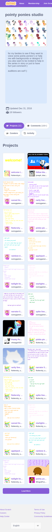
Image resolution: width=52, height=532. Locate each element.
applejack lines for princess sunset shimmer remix (42, 256)
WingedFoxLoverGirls (42, 482)
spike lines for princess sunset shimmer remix (42, 311)
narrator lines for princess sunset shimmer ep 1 (42, 367)
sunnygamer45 (17, 203)
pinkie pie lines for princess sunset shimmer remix (42, 228)
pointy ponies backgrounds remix (42, 479)
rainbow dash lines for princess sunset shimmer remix (17, 256)
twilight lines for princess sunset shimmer (17, 479)
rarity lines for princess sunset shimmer (17, 367)
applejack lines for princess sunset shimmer (17, 451)
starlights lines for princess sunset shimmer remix (42, 284)
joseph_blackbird (42, 175)
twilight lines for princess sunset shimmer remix (17, 284)
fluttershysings (17, 175)
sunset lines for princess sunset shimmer (17, 423)
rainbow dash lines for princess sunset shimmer (42, 451)
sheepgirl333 (16, 343)
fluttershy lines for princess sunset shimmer (17, 395)
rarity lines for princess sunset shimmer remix (42, 200)
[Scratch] (11, 3)
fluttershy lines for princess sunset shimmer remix (17, 228)
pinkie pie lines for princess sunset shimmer (42, 339)
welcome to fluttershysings (17, 172)
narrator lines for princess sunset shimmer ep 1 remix (17, 311)
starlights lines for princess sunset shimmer (42, 423)
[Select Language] (26, 525)
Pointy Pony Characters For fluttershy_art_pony (17, 339)
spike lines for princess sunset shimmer (42, 395)
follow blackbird (42, 172)
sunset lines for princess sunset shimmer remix (17, 200)
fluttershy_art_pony (42, 343)
